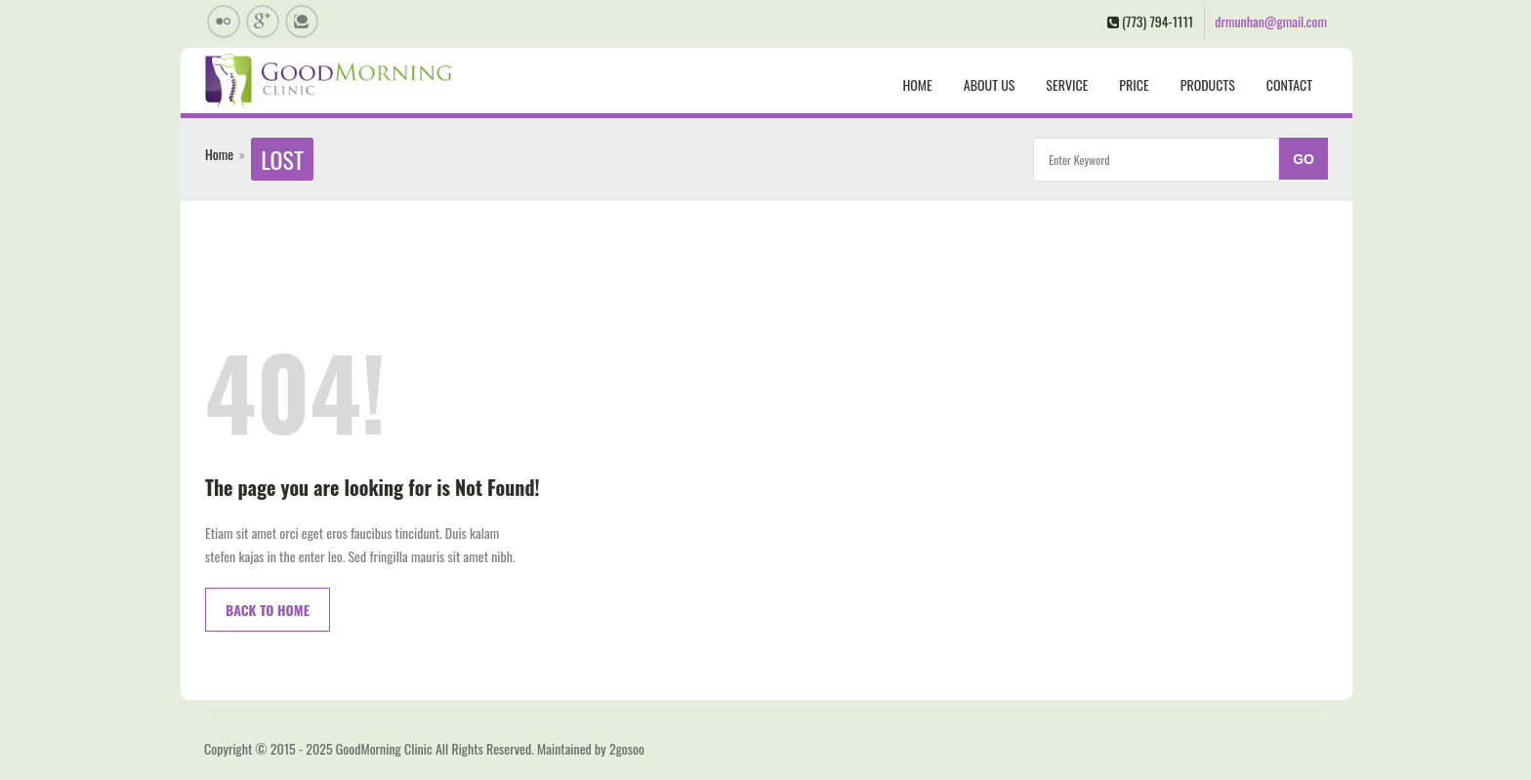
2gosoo (626, 748)
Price (1133, 84)
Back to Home (268, 609)
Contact (1289, 84)
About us (989, 84)
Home (916, 84)
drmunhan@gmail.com (1271, 21)
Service (1067, 84)
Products (1207, 84)
